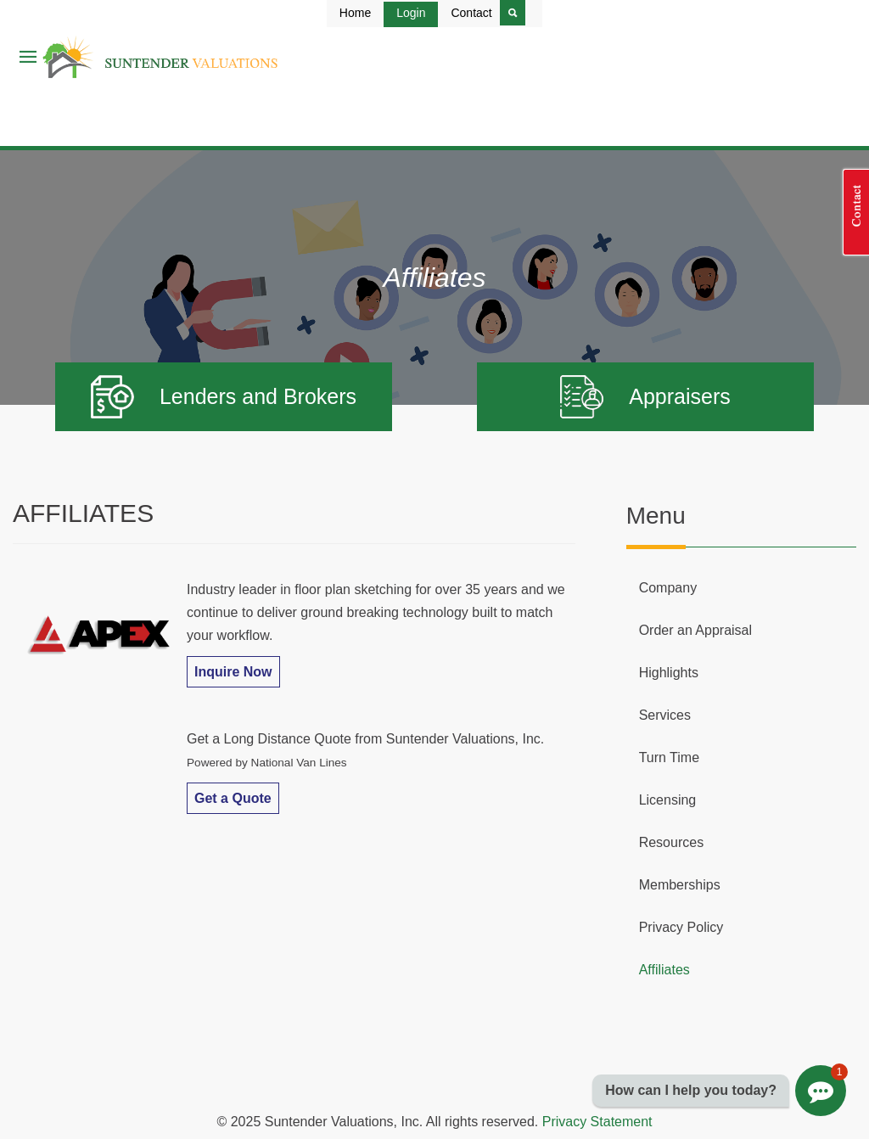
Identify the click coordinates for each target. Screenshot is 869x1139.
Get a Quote (233, 798)
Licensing (668, 800)
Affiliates (664, 969)
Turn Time (669, 757)
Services (665, 715)
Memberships (679, 885)
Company (668, 588)
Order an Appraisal (695, 630)
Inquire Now (233, 672)
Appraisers (645, 396)
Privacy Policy (681, 927)
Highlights (668, 672)
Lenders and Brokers (223, 396)
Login (410, 13)
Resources (671, 842)
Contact (471, 13)
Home (355, 13)
